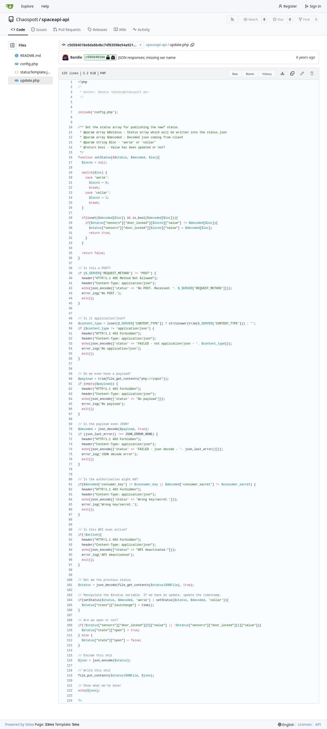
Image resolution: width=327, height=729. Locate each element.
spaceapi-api (55, 19)
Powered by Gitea (19, 724)
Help (45, 6)
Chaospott (27, 19)
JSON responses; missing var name (147, 57)
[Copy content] (292, 73)
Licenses (305, 724)
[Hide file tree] (12, 45)
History (267, 74)
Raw (235, 74)
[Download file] (282, 73)
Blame (250, 74)
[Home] (10, 6)
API (318, 724)
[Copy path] (192, 45)
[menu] (286, 724)
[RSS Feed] (232, 19)
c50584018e (100, 57)
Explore (27, 6)
